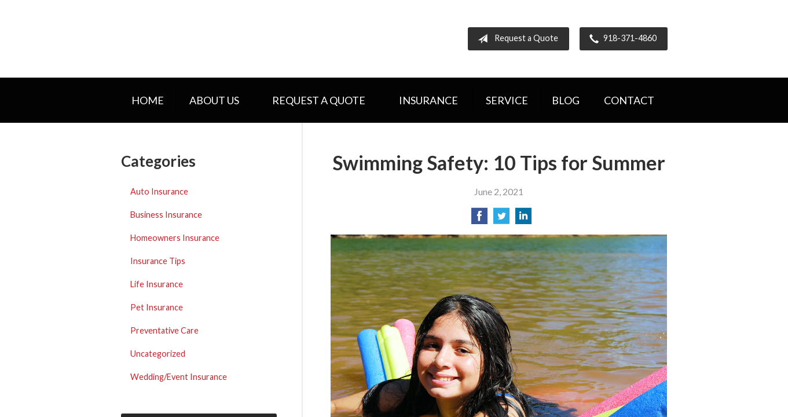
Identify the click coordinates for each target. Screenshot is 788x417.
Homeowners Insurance (174, 238)
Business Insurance (166, 215)
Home (147, 100)
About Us (214, 100)
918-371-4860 (621, 39)
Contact (629, 100)
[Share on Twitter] (501, 219)
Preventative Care (164, 330)
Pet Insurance (156, 307)
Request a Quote (515, 39)
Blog (566, 100)
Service (507, 100)
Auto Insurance (159, 191)
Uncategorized (157, 354)
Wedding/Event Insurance (178, 377)
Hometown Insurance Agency (221, 38)
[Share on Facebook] (479, 219)
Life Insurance (156, 284)
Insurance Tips (157, 261)
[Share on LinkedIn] (523, 219)
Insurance (428, 100)
